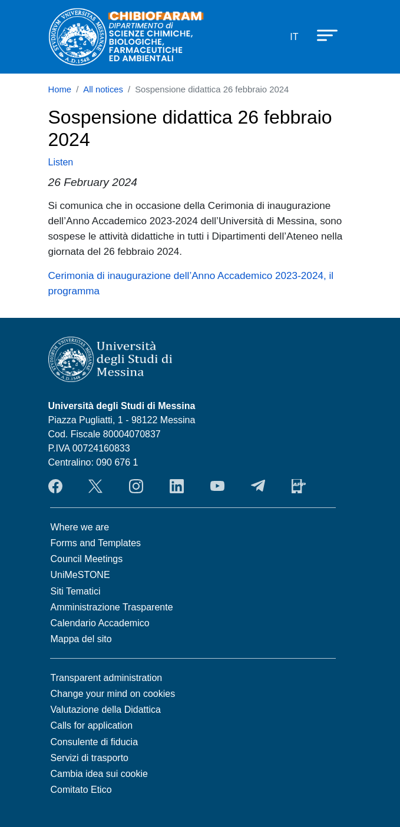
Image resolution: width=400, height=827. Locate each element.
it (294, 37)
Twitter (95, 486)
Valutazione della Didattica (106, 710)
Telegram (258, 486)
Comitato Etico (81, 790)
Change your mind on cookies (113, 694)
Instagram (136, 486)
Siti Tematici (76, 591)
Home (60, 89)
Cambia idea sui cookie (99, 774)
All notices (103, 89)
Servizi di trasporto (90, 758)
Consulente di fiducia (94, 742)
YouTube (217, 486)
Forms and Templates (96, 543)
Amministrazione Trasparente (112, 607)
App (299, 486)
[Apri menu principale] (321, 34)
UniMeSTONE (80, 575)
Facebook (55, 486)
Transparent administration (107, 678)
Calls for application (92, 725)
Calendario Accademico (100, 623)
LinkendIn (177, 486)
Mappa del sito (81, 639)
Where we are (80, 527)
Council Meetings (87, 559)
